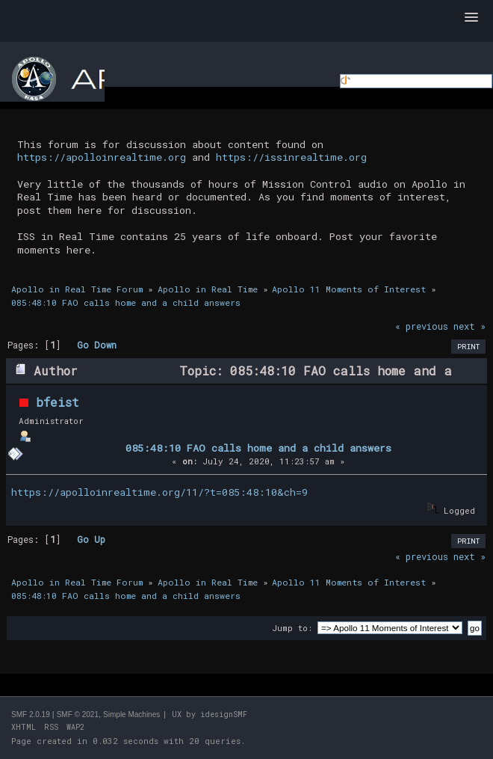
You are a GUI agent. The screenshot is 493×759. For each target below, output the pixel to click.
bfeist (57, 402)
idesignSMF (223, 714)
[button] (471, 17)
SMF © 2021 (78, 714)
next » (469, 326)
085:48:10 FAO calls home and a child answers (258, 448)
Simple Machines (131, 714)
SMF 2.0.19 (30, 714)
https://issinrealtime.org (291, 157)
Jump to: (292, 627)
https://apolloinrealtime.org (101, 157)
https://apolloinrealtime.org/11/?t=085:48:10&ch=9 (159, 492)
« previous (421, 326)
